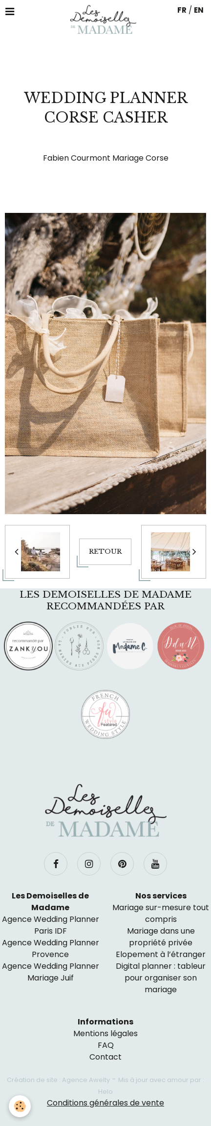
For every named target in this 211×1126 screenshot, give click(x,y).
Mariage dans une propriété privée (161, 936)
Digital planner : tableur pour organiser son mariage (161, 977)
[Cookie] (20, 1106)
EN (199, 10)
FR (182, 10)
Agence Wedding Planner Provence (50, 948)
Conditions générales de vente (105, 1102)
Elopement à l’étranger (161, 954)
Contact (105, 1057)
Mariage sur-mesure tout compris (160, 913)
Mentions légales (105, 1033)
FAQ (106, 1045)
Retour (105, 551)
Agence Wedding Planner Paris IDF (50, 925)
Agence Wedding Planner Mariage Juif (50, 971)
